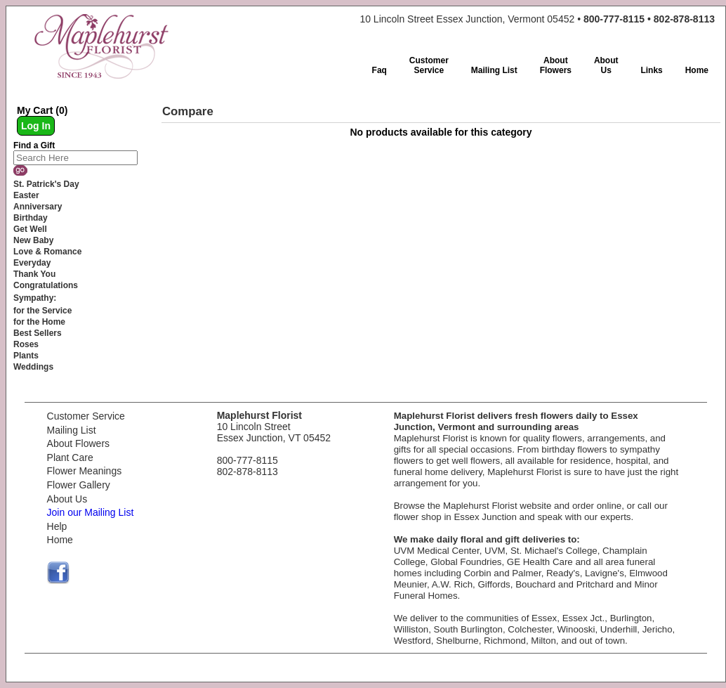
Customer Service (86, 416)
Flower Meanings (84, 470)
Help (57, 526)
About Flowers (78, 443)
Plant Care (70, 457)
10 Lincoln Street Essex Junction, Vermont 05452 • (537, 19)
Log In (36, 125)
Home (60, 539)
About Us (67, 499)
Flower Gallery (78, 485)
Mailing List (71, 430)
